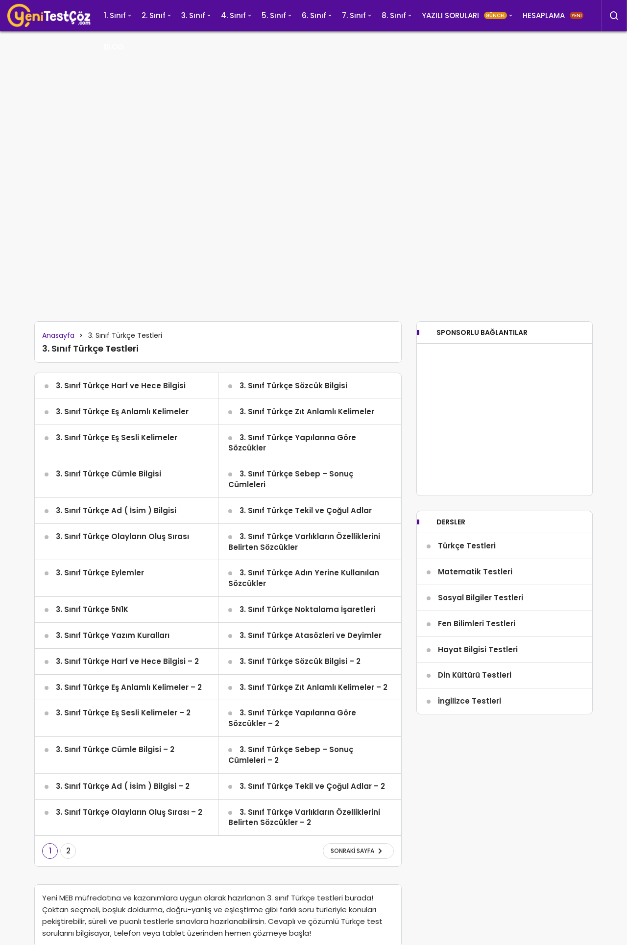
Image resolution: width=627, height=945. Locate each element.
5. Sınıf (274, 15)
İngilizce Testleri (469, 701)
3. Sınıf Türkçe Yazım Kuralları (112, 635)
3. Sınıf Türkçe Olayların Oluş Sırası (122, 536)
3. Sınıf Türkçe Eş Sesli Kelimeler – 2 (123, 713)
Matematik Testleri (475, 572)
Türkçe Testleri (467, 546)
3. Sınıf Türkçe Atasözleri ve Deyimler (311, 635)
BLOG (114, 47)
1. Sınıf (115, 15)
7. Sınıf (354, 15)
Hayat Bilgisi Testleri (478, 649)
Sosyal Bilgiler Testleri (480, 597)
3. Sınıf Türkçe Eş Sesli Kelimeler (116, 437)
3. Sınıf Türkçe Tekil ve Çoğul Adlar (306, 510)
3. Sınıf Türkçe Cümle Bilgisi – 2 (115, 749)
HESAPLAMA (553, 15)
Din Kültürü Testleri (474, 675)
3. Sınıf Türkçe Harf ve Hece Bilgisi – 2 (127, 661)
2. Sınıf (154, 15)
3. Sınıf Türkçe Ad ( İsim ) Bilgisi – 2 (123, 786)
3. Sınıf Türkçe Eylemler (100, 572)
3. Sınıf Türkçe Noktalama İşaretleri (307, 609)
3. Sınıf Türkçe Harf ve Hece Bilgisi (121, 385)
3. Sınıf (193, 15)
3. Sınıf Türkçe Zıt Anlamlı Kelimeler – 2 (313, 687)
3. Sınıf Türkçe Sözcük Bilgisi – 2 (300, 661)
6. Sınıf (314, 15)
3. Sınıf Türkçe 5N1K (92, 609)
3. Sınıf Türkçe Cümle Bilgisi (108, 474)
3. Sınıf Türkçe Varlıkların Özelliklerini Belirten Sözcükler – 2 (304, 817)
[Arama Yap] (614, 16)
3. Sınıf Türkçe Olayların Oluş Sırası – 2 (129, 812)
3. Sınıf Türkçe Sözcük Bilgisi (293, 385)
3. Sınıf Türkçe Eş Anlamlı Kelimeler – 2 (129, 687)
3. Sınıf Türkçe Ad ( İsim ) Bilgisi (116, 510)
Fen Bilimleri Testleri (476, 623)
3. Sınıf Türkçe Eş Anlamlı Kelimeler (122, 411)
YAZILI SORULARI (464, 15)
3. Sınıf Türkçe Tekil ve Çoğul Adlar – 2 (312, 786)
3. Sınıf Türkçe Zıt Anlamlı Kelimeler (307, 411)
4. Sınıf (233, 15)
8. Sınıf (394, 15)
